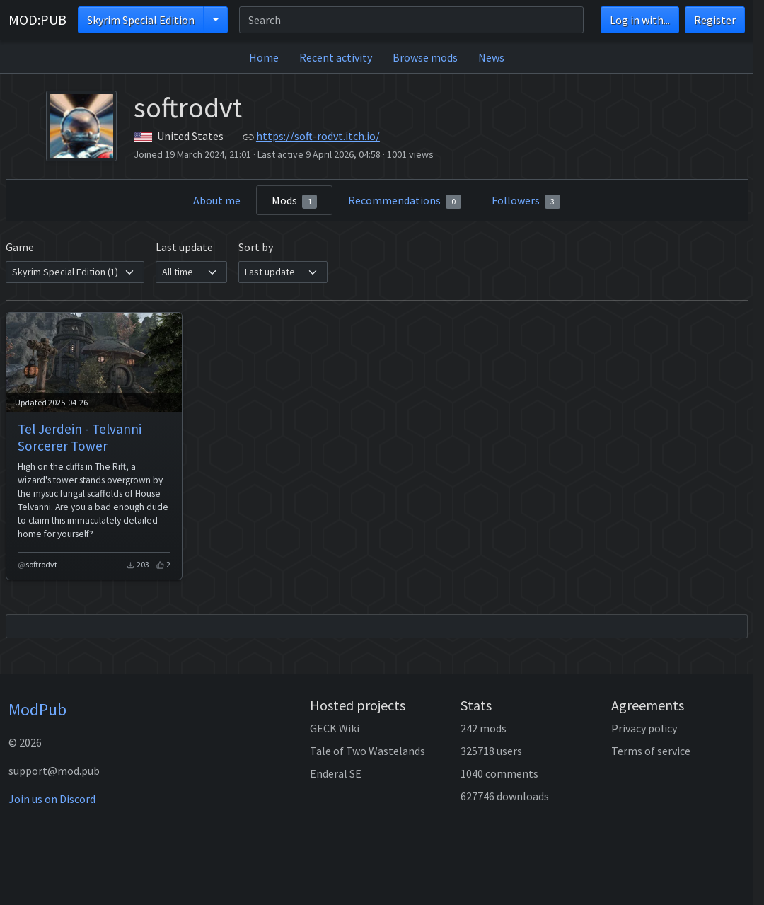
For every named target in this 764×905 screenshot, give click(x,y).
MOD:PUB (37, 19)
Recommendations (404, 201)
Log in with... (640, 20)
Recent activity (335, 57)
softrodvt (41, 564)
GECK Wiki (334, 728)
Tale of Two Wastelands (367, 751)
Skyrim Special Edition (141, 20)
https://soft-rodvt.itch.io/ (318, 136)
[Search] (411, 19)
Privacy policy (644, 728)
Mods (295, 201)
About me (217, 200)
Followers (526, 201)
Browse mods (425, 57)
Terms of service (650, 751)
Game (20, 247)
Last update (184, 247)
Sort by (255, 247)
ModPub (37, 709)
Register (715, 20)
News (491, 57)
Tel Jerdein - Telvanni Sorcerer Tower (79, 437)
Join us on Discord (52, 799)
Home (264, 57)
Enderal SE (335, 773)
